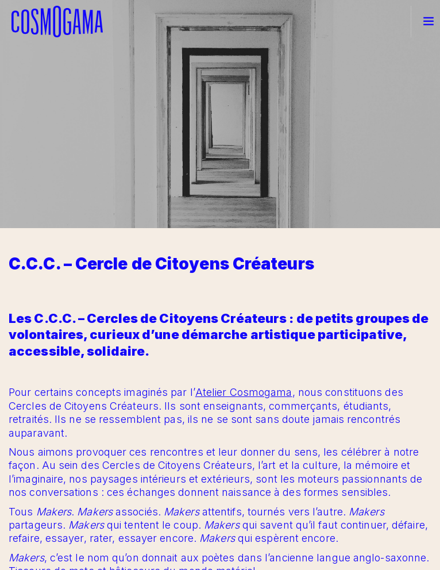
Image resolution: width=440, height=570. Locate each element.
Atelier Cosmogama (243, 392)
